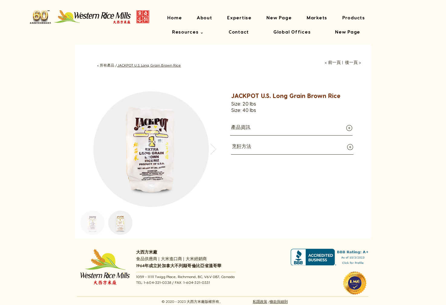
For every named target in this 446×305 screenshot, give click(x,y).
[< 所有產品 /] (104, 65)
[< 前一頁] (333, 63)
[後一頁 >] (353, 63)
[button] (188, 32)
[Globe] (349, 128)
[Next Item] (213, 149)
